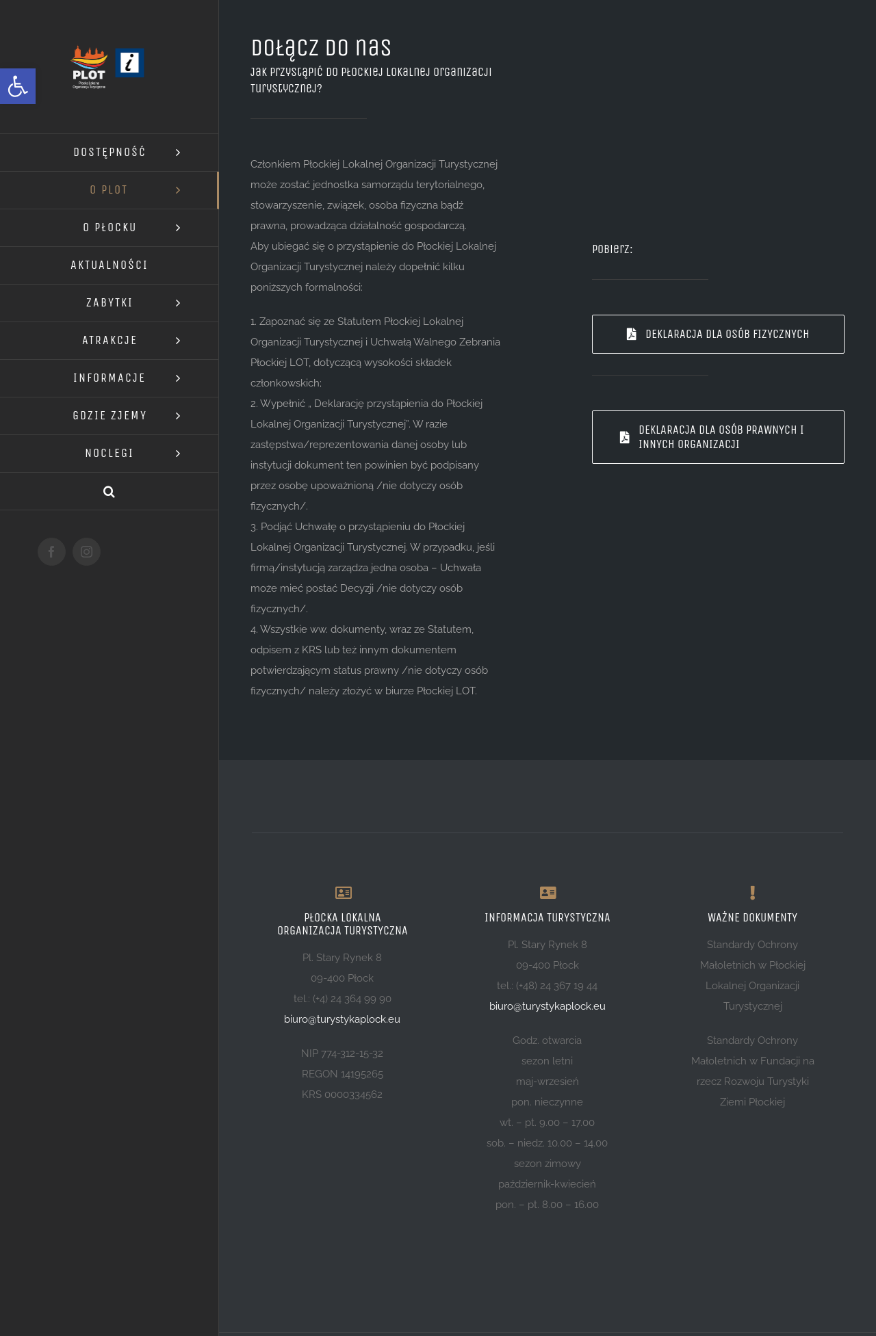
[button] (18, 86)
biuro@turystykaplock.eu (342, 1019)
